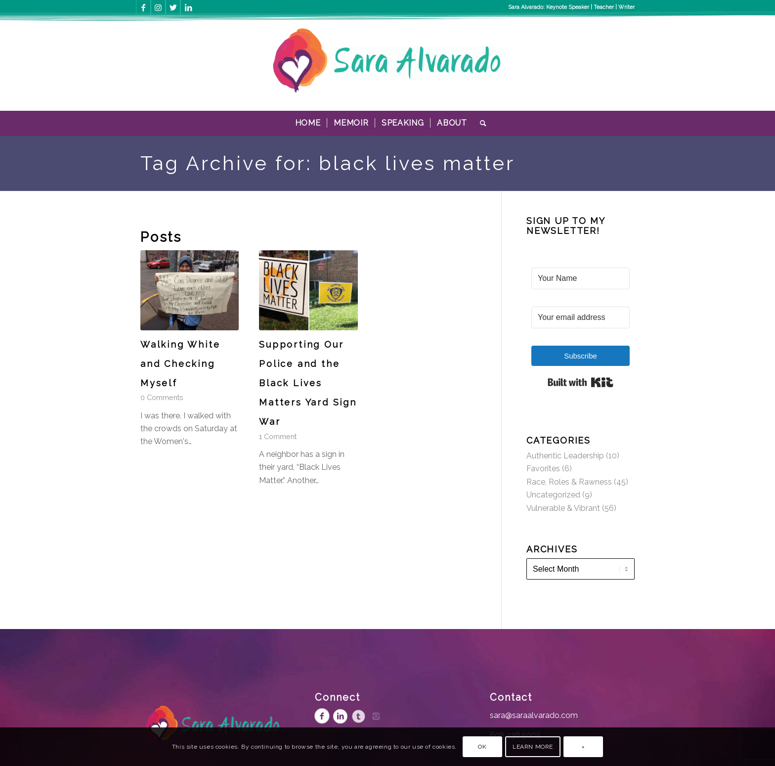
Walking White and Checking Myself (180, 363)
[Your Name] (580, 278)
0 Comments (161, 397)
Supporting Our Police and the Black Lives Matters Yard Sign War (308, 383)
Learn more (533, 746)
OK (482, 746)
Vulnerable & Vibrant (563, 508)
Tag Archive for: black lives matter (327, 163)
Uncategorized (553, 494)
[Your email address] (580, 317)
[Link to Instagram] (158, 7)
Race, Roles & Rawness (569, 482)
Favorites (543, 468)
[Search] (480, 123)
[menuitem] (308, 123)
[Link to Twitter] (173, 7)
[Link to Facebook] (143, 7)
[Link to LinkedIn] (188, 7)
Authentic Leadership (565, 455)
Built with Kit (580, 382)
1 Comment (278, 436)
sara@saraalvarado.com (534, 715)
